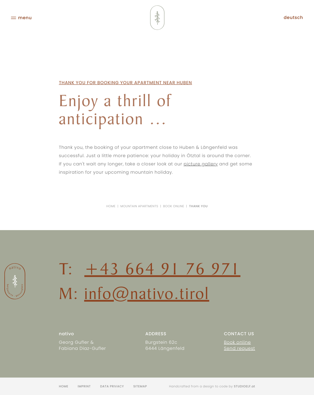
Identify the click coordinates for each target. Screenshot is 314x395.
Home (111, 206)
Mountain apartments (139, 206)
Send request (239, 348)
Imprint (84, 386)
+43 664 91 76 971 (162, 269)
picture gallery (201, 167)
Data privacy (112, 386)
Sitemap (140, 386)
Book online (173, 206)
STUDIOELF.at (244, 386)
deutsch (293, 17)
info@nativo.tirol (146, 293)
